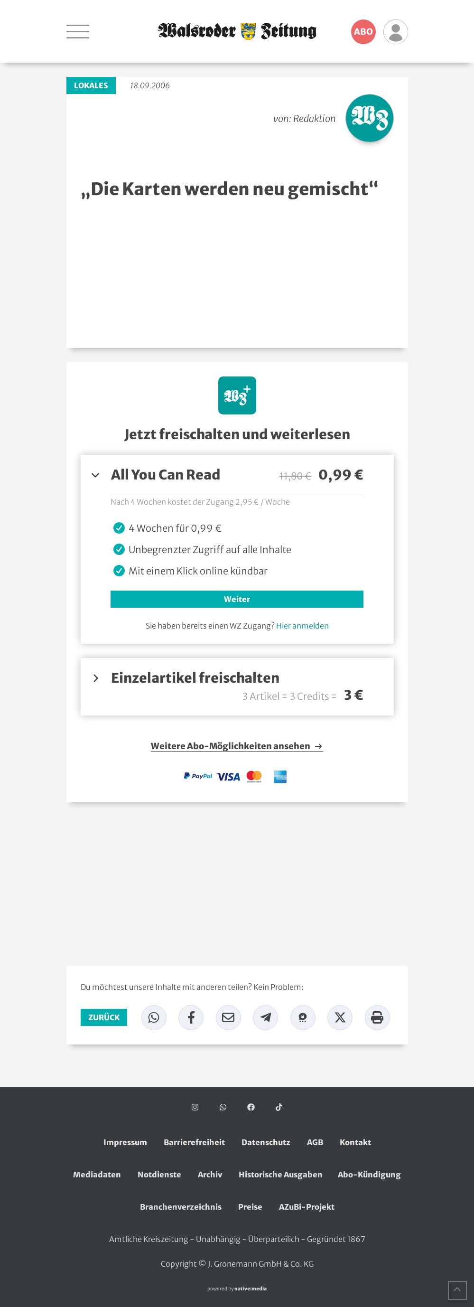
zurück (104, 1017)
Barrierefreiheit (194, 1142)
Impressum (125, 1142)
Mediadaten (97, 1174)
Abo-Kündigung (369, 1174)
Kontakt (355, 1142)
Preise (250, 1207)
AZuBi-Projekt (307, 1207)
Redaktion (314, 118)
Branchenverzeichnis (181, 1207)
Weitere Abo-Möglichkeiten (237, 746)
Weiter (237, 599)
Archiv (210, 1174)
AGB (315, 1142)
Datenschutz (266, 1142)
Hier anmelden (302, 625)
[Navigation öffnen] (77, 31)
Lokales (91, 85)
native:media (250, 1289)
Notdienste (159, 1174)
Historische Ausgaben (281, 1174)
